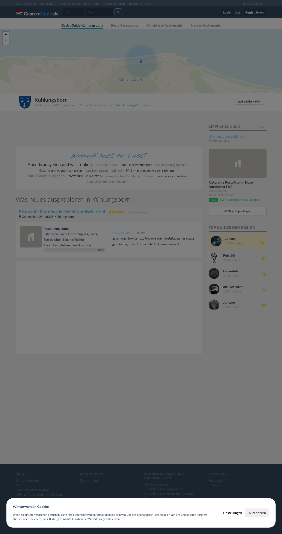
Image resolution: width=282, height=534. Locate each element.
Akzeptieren (257, 513)
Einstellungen (232, 513)
